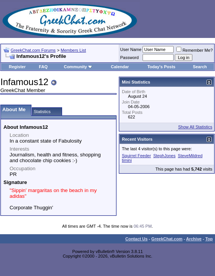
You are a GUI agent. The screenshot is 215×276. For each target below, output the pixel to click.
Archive (194, 239)
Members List (73, 50)
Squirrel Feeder (136, 155)
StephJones (164, 155)
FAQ (43, 66)
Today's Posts (161, 66)
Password (129, 57)
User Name (131, 49)
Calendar (120, 66)
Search (200, 66)
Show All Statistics (195, 127)
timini (127, 160)
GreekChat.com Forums (33, 50)
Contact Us (136, 239)
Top (209, 239)
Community (78, 66)
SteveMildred (190, 155)
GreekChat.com (166, 239)
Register (17, 66)
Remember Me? (194, 50)
